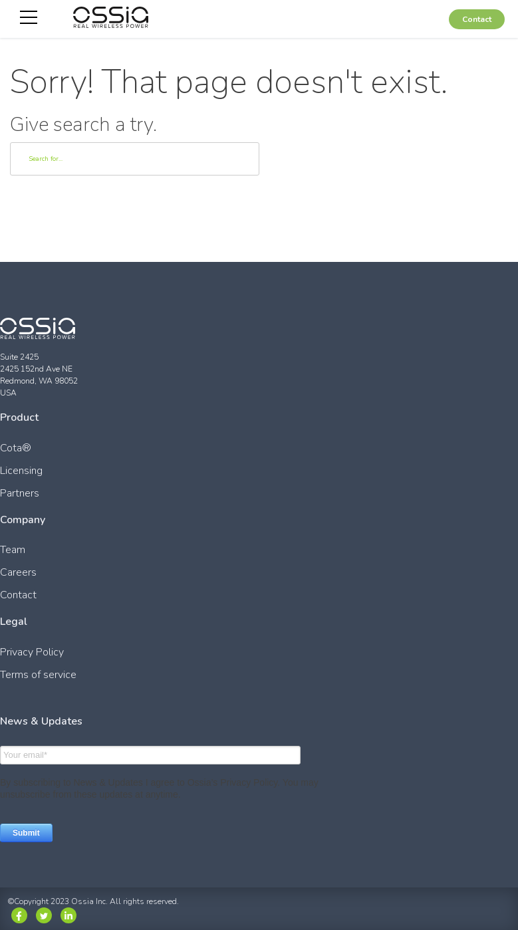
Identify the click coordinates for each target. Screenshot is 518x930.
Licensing (21, 470)
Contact (476, 19)
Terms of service (38, 674)
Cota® (15, 448)
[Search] (134, 158)
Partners (19, 493)
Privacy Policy (32, 652)
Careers (18, 572)
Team (12, 549)
